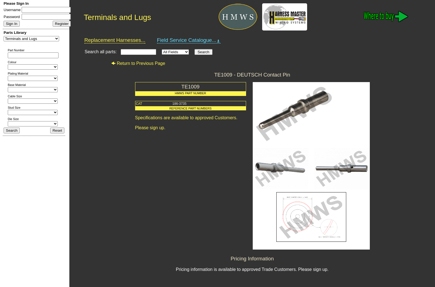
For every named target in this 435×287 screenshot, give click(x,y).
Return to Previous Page (138, 63)
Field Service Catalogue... (189, 40)
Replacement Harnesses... (114, 40)
